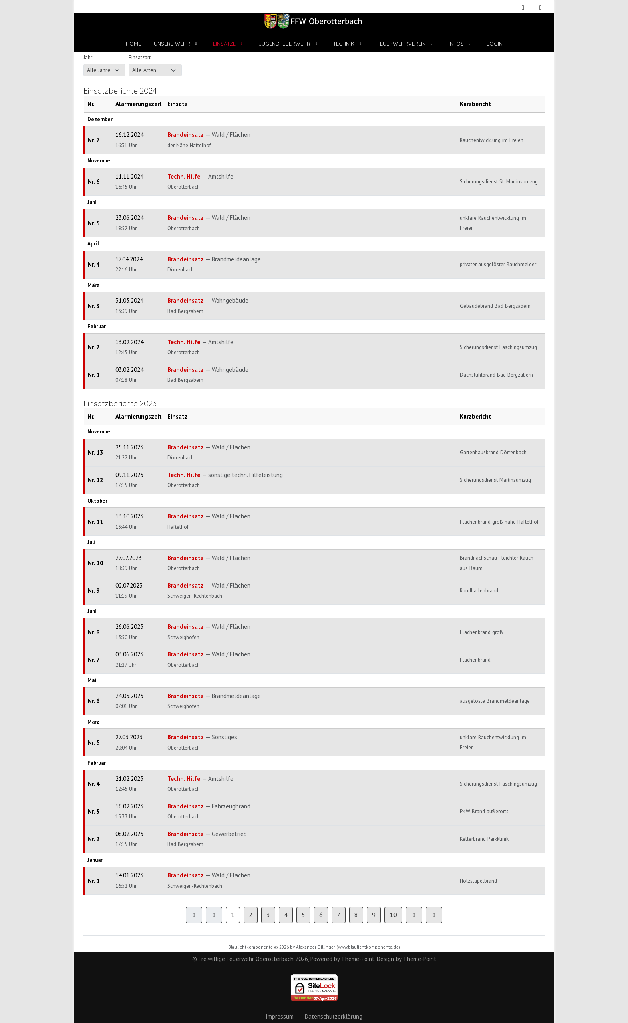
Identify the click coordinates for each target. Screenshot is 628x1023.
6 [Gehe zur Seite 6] (321, 915)
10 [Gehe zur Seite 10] (393, 915)
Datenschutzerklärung (333, 1016)
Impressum (280, 1016)
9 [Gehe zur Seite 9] (374, 915)
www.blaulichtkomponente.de (368, 947)
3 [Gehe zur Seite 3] (268, 915)
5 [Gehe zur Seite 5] (303, 915)
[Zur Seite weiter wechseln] (414, 915)
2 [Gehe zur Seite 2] (250, 915)
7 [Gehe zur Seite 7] (338, 915)
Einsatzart (140, 57)
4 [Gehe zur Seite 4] (286, 915)
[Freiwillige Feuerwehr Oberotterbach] (314, 21)
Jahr (87, 57)
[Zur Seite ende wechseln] (434, 915)
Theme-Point (357, 959)
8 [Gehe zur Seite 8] (356, 915)
